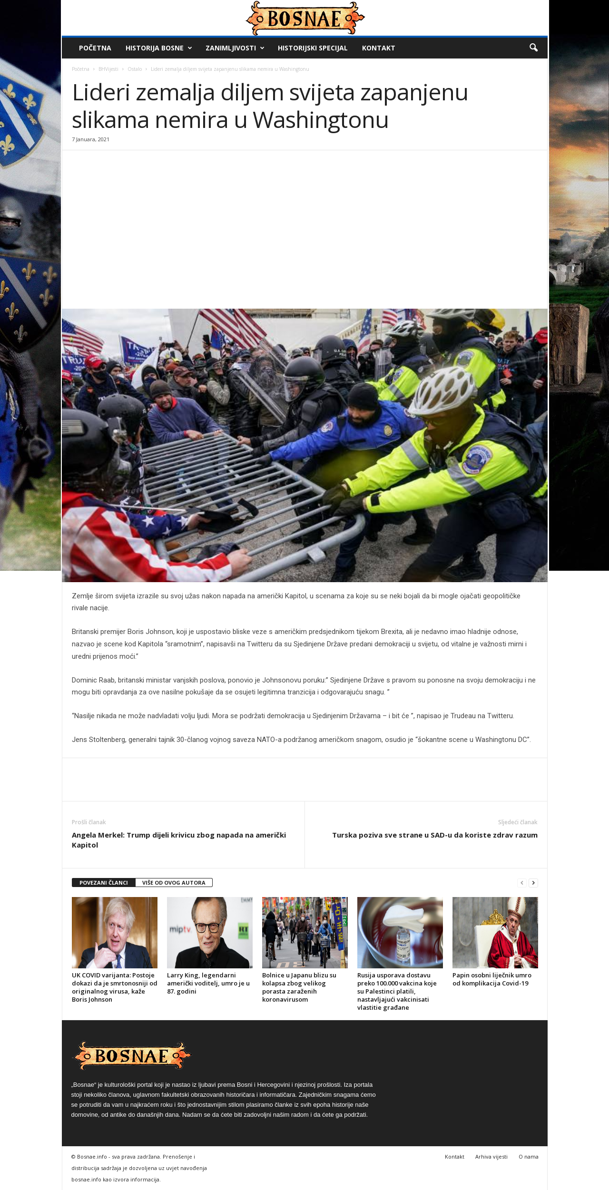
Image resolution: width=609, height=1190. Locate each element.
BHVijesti (108, 69)
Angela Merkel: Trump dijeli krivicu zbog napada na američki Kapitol (179, 839)
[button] (533, 48)
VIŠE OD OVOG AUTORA (174, 882)
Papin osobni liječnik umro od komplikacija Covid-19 (491, 979)
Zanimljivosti (235, 48)
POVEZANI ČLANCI (103, 882)
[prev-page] (522, 883)
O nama (529, 1156)
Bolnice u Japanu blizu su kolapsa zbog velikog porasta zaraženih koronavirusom (299, 987)
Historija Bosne (159, 48)
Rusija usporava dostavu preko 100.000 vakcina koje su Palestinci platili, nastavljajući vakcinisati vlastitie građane (397, 991)
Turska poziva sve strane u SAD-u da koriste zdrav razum (435, 834)
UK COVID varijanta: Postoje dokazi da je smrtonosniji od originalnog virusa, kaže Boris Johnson (114, 987)
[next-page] (533, 883)
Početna (95, 47)
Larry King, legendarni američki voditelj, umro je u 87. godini (208, 983)
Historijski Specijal (313, 47)
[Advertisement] (304, 237)
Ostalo (135, 69)
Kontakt (378, 47)
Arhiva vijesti (491, 1156)
